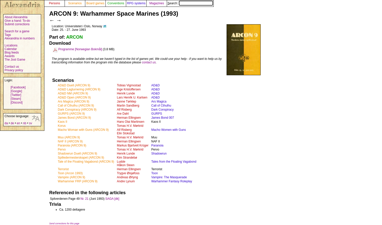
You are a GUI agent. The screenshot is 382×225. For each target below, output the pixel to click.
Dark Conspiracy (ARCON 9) (77, 109)
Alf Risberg (124, 109)
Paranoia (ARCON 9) (72, 145)
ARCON (74, 37)
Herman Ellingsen (129, 117)
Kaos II (62, 121)
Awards (10, 56)
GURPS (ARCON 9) (71, 113)
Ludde (121, 161)
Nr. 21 (84, 199)
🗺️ (105, 26)
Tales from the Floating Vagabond (174, 161)
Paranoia (157, 145)
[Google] (16, 91)
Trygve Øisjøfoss (128, 173)
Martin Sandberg (128, 105)
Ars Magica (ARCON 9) (73, 101)
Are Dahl (123, 113)
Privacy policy (14, 70)
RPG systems (136, 3)
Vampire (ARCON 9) (71, 177)
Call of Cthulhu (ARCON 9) (76, 105)
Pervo (62, 149)
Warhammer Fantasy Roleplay (171, 181)
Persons (54, 3)
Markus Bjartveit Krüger (132, 145)
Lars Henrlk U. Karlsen (132, 97)
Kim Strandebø (127, 157)
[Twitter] (16, 95)
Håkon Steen (125, 165)
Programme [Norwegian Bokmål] (80, 49)
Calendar (11, 49)
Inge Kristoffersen (129, 89)
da (6, 123)
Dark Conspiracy (162, 109)
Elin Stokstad (125, 133)
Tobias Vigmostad (129, 85)
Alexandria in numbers (20, 38)
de (12, 123)
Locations (11, 45)
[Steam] (16, 99)
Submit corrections (17, 24)
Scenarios (74, 3)
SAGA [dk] (112, 199)
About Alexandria (16, 17)
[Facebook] (18, 87)
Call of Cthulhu (161, 105)
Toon (154, 173)
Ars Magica (159, 101)
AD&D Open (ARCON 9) (74, 97)
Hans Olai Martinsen (130, 121)
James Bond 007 (162, 117)
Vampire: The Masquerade (169, 177)
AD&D (155, 85)
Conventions (115, 3)
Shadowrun (159, 153)
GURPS (156, 113)
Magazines (156, 3)
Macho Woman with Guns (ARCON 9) (83, 130)
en (18, 123)
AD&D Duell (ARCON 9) (74, 85)
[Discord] (16, 102)
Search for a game (17, 31)
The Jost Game (15, 59)
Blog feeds (12, 52)
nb (24, 123)
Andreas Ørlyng (127, 177)
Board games (95, 3)
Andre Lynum (126, 181)
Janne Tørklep (126, 101)
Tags (8, 35)
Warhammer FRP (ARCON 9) (77, 181)
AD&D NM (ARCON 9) (73, 93)
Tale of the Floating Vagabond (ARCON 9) (86, 161)
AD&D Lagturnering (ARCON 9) (79, 89)
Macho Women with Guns (168, 130)
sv (30, 123)
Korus (62, 126)
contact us (149, 62)
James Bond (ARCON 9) (74, 117)
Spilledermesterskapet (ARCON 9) (81, 157)
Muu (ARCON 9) (69, 137)
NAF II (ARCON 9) (70, 141)
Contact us (12, 66)
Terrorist (63, 169)
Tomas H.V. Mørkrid (130, 126)
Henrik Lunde (126, 93)
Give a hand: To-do (17, 20)
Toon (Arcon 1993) (70, 173)
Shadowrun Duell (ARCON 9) (77, 153)
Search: (190, 3)
